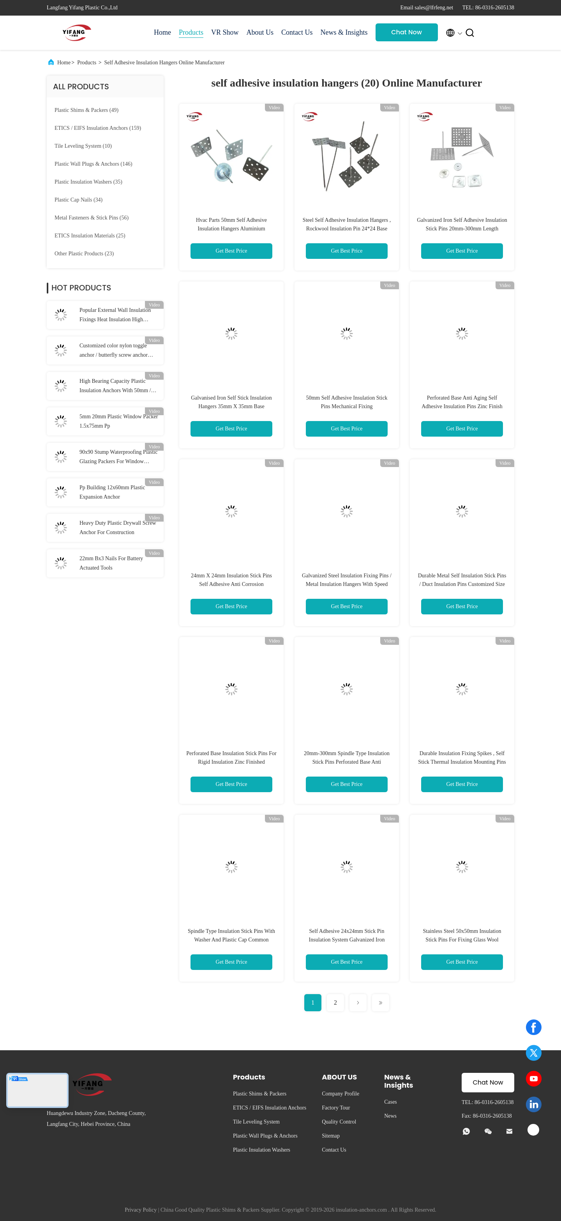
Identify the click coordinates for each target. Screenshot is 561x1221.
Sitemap (331, 1136)
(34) (78, 200)
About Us (260, 32)
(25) (90, 236)
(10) (83, 146)
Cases (390, 1102)
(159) (98, 128)
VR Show (225, 32)
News (390, 1116)
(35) (88, 182)
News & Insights (344, 32)
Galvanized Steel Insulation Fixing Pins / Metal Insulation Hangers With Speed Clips (347, 584)
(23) (84, 254)
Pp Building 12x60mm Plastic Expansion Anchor (112, 492)
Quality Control (339, 1122)
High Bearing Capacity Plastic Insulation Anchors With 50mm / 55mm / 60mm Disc (115, 386)
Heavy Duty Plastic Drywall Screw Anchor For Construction (117, 527)
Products (191, 32)
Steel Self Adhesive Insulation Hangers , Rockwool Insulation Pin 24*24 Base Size (347, 228)
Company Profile (340, 1094)
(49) (86, 110)
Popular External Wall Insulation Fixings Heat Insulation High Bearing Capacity (115, 315)
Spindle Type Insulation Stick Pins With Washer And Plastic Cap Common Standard (231, 939)
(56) (92, 218)
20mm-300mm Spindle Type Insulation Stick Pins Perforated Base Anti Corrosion (347, 761)
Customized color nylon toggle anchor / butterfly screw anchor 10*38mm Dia (113, 351)
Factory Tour (336, 1108)
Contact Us (297, 32)
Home (162, 32)
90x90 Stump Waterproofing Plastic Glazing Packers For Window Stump (118, 457)
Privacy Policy (141, 1210)
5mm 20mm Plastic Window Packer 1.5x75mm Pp (118, 421)
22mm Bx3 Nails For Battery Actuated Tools (111, 563)
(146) (93, 164)
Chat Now (406, 32)
